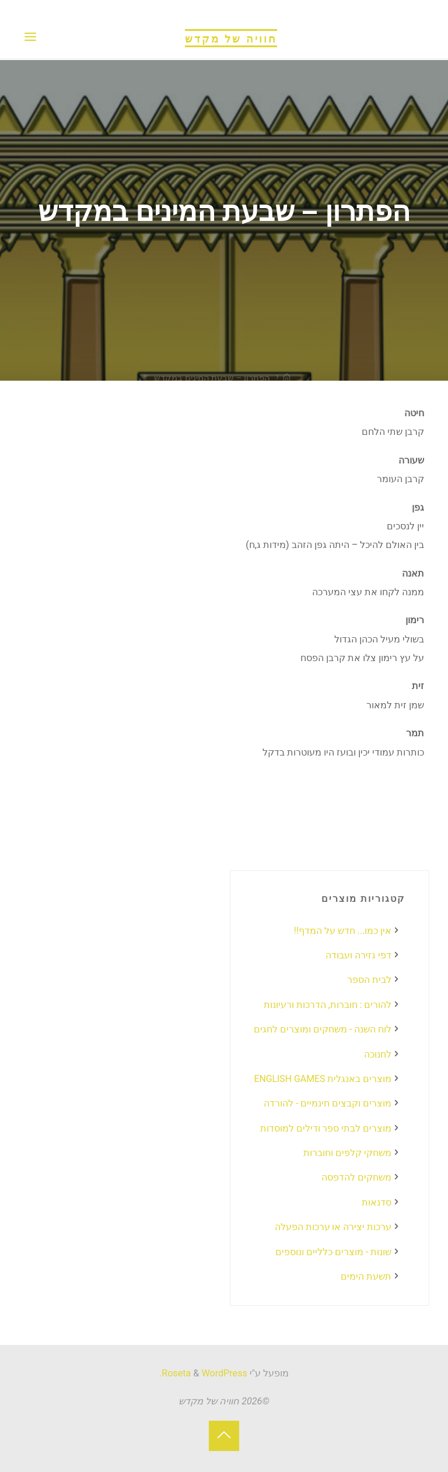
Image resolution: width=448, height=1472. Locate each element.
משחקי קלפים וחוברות (347, 1152)
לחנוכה (377, 1054)
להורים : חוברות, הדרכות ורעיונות (327, 1004)
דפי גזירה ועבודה (358, 955)
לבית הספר (369, 979)
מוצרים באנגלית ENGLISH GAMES (322, 1078)
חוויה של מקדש (231, 37)
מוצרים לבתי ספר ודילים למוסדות (325, 1128)
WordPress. (203, 1373)
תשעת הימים (366, 1276)
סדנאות (376, 1202)
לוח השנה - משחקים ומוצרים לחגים (322, 1029)
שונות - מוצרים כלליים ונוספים (333, 1251)
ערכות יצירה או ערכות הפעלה (332, 1226)
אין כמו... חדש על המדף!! (342, 930)
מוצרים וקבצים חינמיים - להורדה (327, 1103)
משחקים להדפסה (356, 1177)
